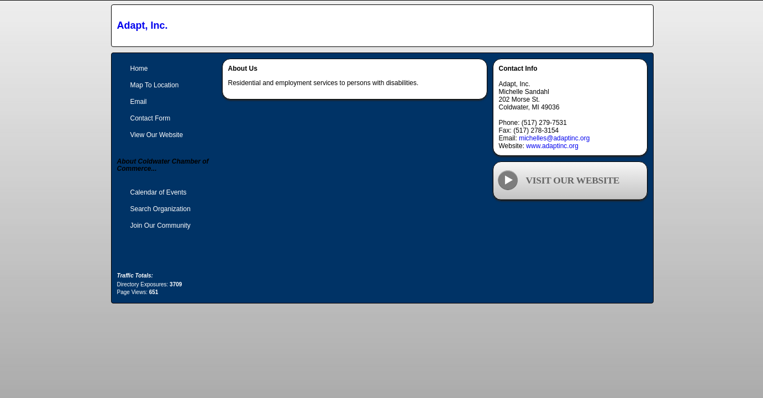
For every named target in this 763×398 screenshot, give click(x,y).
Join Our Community (160, 225)
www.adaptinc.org (552, 146)
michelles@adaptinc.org (554, 138)
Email (138, 102)
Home (139, 68)
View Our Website (156, 135)
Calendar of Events (158, 192)
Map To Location (154, 85)
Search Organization (160, 209)
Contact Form (150, 118)
